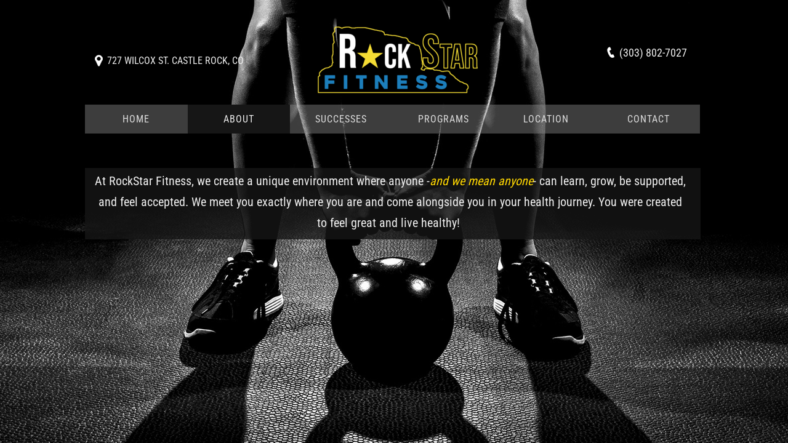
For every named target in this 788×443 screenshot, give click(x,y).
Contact (648, 119)
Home (136, 119)
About (238, 119)
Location (546, 119)
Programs (443, 119)
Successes (341, 119)
